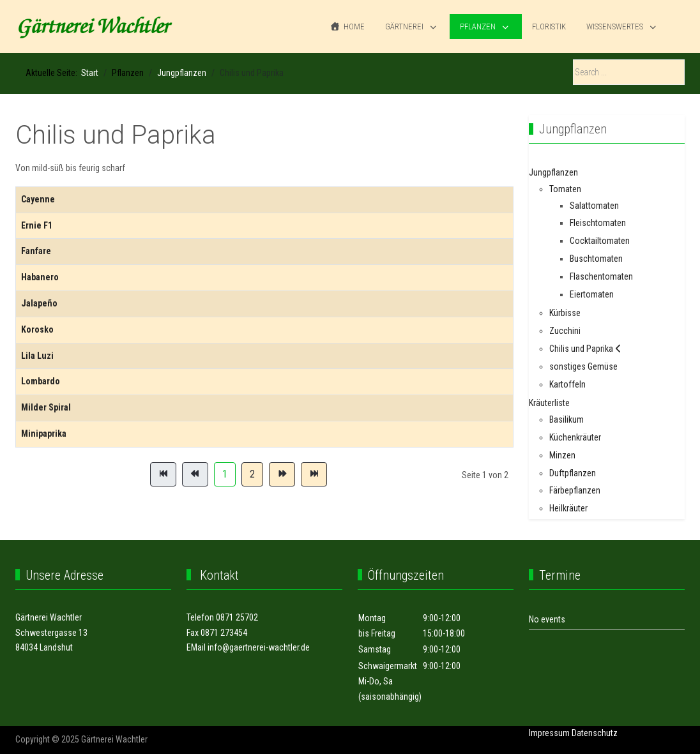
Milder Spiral (46, 407)
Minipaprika (43, 433)
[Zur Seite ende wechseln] (314, 474)
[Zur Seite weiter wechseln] (282, 474)
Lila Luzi (37, 356)
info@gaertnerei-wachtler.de (259, 647)
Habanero (40, 277)
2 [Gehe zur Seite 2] (252, 474)
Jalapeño (39, 303)
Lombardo (40, 381)
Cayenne (38, 199)
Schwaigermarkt (387, 666)
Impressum (549, 733)
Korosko (37, 329)
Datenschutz (595, 733)
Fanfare (36, 251)
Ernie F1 (36, 225)
